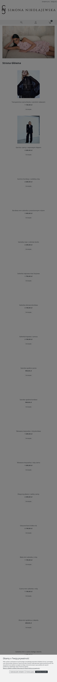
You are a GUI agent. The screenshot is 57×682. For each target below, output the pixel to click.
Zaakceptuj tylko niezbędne (17, 672)
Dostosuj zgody (30, 672)
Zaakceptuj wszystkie (41, 672)
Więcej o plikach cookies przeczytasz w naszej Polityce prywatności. (21, 668)
